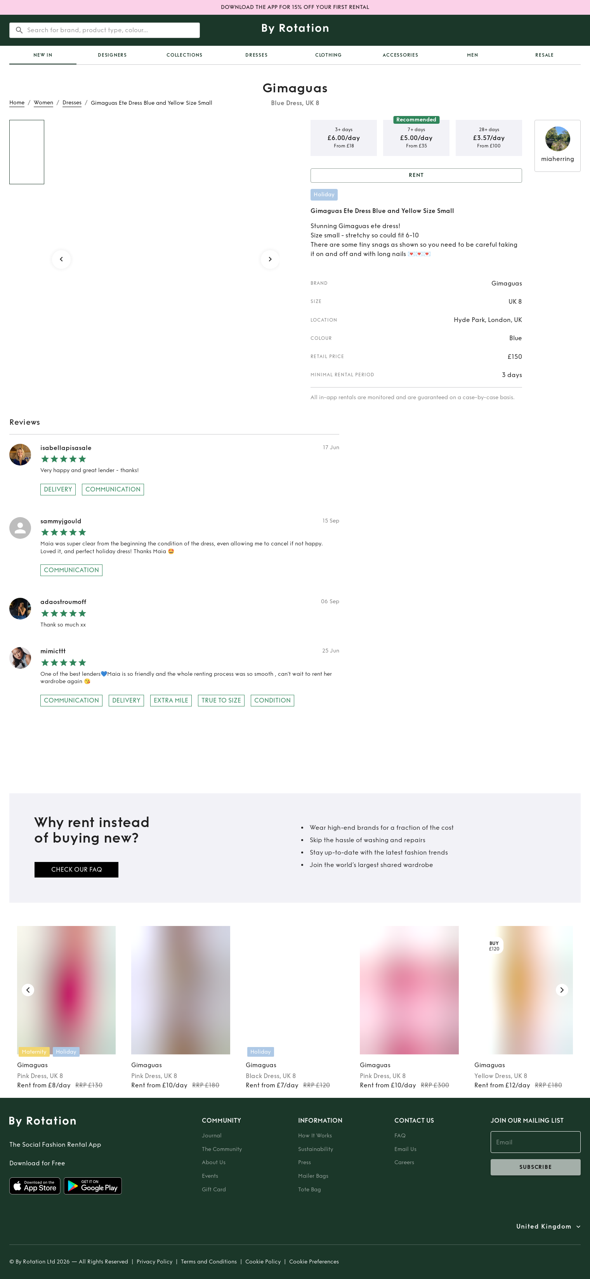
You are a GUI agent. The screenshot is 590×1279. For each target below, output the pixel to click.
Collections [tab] (184, 55)
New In (42, 55)
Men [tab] (472, 55)
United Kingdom (544, 1226)
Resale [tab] (544, 55)
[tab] (42, 55)
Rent (416, 175)
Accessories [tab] (400, 55)
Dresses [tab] (256, 55)
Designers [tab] (112, 55)
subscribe (536, 1167)
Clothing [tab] (328, 55)
